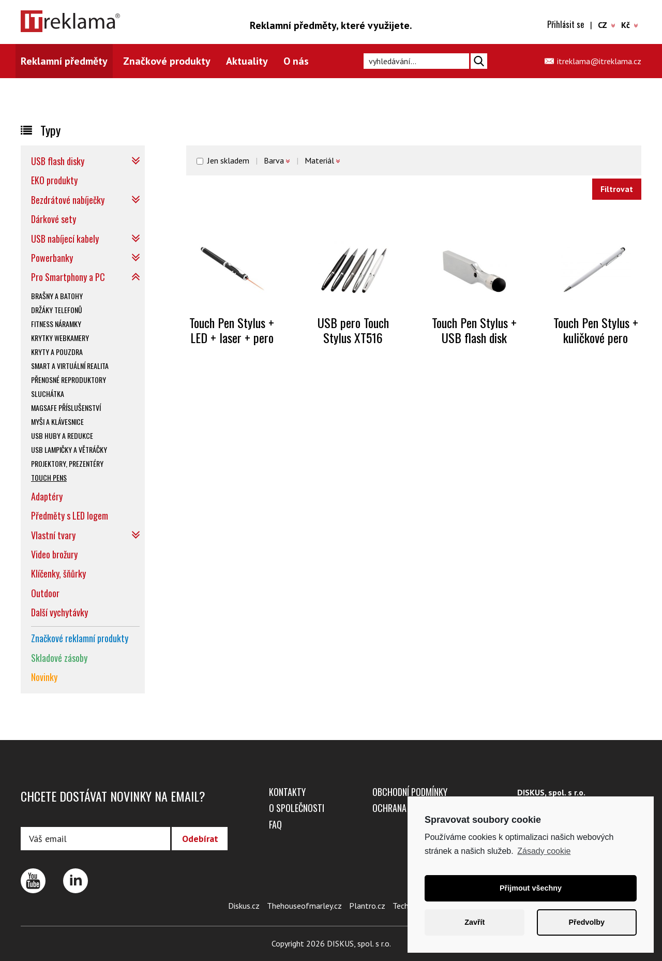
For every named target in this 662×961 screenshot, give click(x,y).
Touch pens (49, 477)
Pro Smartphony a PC (68, 277)
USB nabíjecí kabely (65, 238)
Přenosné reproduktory (68, 379)
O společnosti (296, 808)
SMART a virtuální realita (70, 365)
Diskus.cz (244, 905)
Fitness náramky (56, 323)
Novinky (44, 677)
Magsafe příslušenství (66, 407)
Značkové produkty (166, 61)
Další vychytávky (59, 612)
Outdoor (45, 593)
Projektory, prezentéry (67, 463)
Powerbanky (52, 257)
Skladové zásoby (59, 657)
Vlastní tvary (53, 535)
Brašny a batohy (57, 295)
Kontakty (287, 792)
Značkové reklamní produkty (79, 638)
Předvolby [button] (586, 922)
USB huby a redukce (62, 435)
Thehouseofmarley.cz (304, 905)
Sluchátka (47, 393)
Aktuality (247, 61)
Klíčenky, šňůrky (58, 573)
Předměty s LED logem (69, 515)
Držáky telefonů (56, 309)
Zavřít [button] (474, 922)
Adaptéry (47, 496)
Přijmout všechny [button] (531, 888)
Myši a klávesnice (57, 421)
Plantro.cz (367, 905)
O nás (296, 61)
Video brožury (54, 554)
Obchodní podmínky (409, 792)
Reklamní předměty (64, 61)
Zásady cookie (543, 851)
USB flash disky (57, 161)
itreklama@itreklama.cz (599, 61)
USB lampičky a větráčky (69, 449)
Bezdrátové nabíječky (67, 199)
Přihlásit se (565, 24)
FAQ (275, 824)
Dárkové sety (53, 219)
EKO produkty (54, 180)
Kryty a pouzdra (57, 351)
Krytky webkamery (60, 337)
